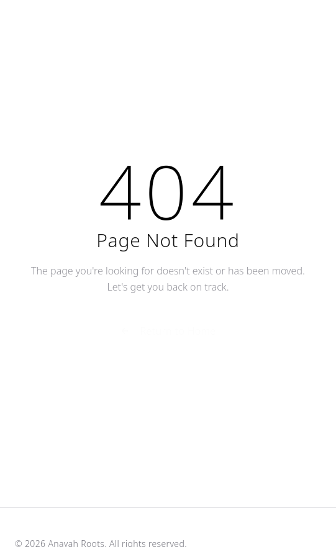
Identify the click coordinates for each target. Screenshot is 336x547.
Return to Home (168, 332)
